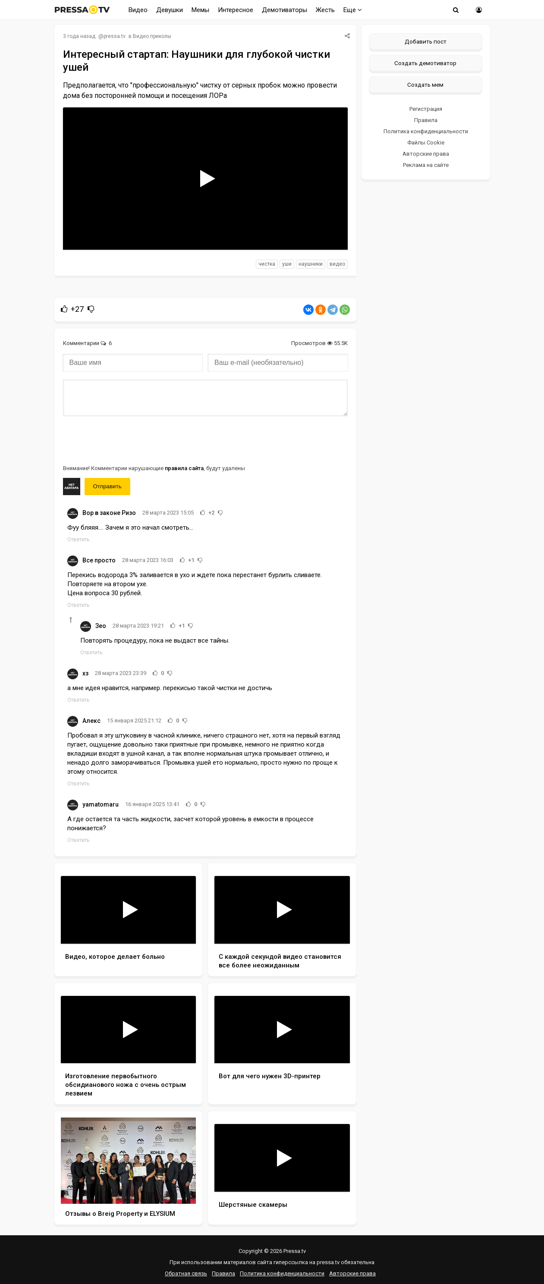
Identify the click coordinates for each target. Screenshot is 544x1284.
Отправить (107, 486)
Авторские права (425, 154)
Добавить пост (426, 41)
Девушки (169, 10)
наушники (311, 264)
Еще (352, 10)
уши (287, 264)
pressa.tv (115, 36)
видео (337, 264)
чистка (266, 264)
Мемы (200, 10)
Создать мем (425, 84)
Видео (138, 10)
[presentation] (128, 439)
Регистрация (425, 109)
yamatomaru (100, 804)
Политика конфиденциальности (426, 131)
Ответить (78, 540)
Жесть (325, 10)
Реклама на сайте (426, 165)
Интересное (235, 10)
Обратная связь (186, 1273)
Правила (425, 120)
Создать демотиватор (425, 63)
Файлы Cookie (425, 142)
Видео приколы (152, 36)
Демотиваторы (284, 10)
